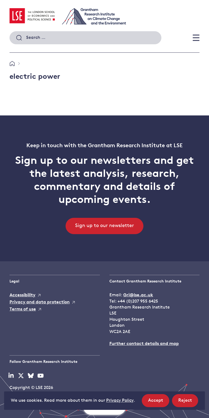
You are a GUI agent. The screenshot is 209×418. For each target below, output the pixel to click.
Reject (188, 402)
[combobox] (85, 37)
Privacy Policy (120, 400)
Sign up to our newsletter (104, 225)
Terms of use (23, 309)
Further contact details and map (144, 344)
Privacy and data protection (40, 302)
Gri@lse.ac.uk (138, 295)
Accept (158, 402)
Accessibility (22, 295)
